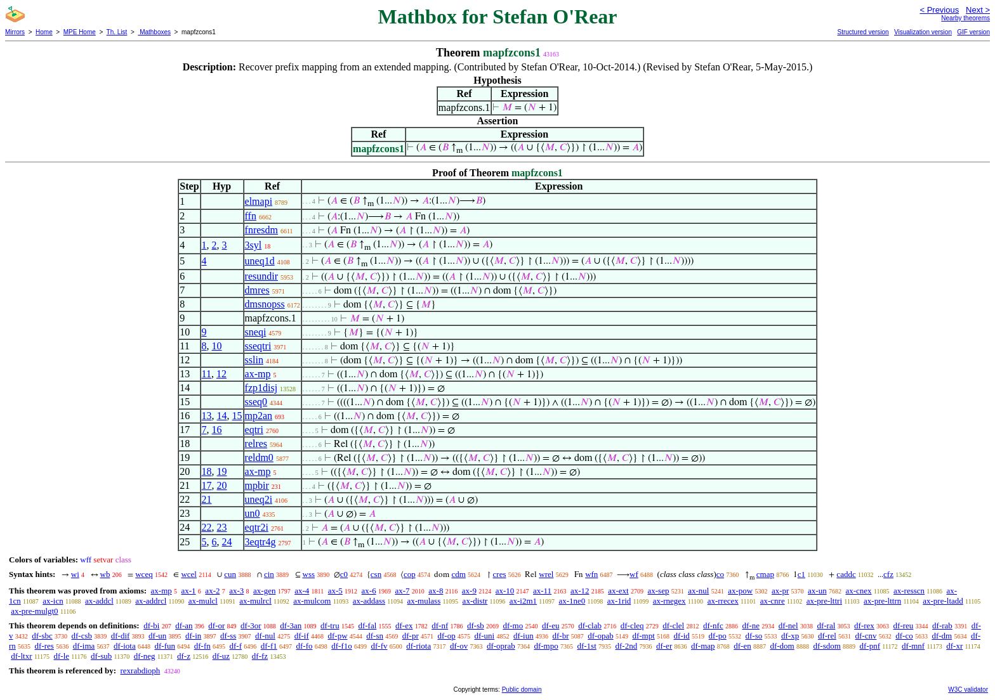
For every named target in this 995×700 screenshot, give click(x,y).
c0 (344, 574)
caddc (845, 574)
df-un (157, 635)
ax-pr (780, 590)
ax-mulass (424, 601)
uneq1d (260, 261)
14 (222, 415)
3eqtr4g (260, 541)
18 (207, 471)
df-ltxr (21, 656)
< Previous (939, 10)
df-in (193, 635)
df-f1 (269, 646)
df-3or (251, 625)
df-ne (750, 625)
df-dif (120, 635)
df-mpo (546, 646)
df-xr (954, 646)
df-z (183, 656)
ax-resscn (909, 590)
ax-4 (301, 590)
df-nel (788, 625)
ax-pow (740, 590)
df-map (703, 646)
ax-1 (188, 590)
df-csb (82, 635)
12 (221, 373)
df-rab (942, 625)
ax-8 (435, 590)
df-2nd (627, 646)
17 (207, 485)
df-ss (228, 635)
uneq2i (259, 499)
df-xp (790, 635)
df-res (44, 646)
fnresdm (261, 229)
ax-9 (469, 590)
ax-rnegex (669, 601)
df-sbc (42, 635)
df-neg (144, 656)
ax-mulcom (312, 601)
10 (217, 345)
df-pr (410, 635)
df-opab (600, 635)
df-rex (864, 625)
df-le (61, 656)
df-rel (827, 635)
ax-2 (212, 590)
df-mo (513, 625)
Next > (978, 10)
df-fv (379, 646)
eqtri (254, 429)
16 (217, 429)
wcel (189, 574)
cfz (888, 574)
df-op (447, 635)
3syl (253, 245)
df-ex (403, 625)
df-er (664, 646)
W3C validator (968, 689)
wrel (546, 574)
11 (206, 373)
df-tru (329, 625)
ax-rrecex (723, 601)
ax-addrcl (150, 601)
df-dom (782, 646)
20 (222, 485)
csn (376, 574)
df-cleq (632, 625)
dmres (257, 290)
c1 (801, 574)
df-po (718, 635)
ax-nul (698, 590)
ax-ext (618, 590)
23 (222, 527)
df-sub (101, 656)
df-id (682, 635)
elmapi (259, 201)
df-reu (903, 625)
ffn (250, 216)
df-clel (673, 625)
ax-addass (369, 601)
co (720, 574)
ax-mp (258, 373)
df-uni (484, 635)
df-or (216, 625)
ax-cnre (772, 601)
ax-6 (369, 590)
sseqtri (258, 345)
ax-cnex (858, 590)
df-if (301, 635)
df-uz (221, 656)
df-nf (440, 625)
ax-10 (505, 590)
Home (44, 32)
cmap (765, 574)
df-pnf (870, 646)
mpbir (257, 485)
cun (230, 574)
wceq (143, 574)
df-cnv (866, 635)
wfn (591, 574)
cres (499, 574)
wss (309, 574)
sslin (254, 359)
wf (633, 574)
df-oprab (501, 646)
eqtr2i (256, 527)
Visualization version (923, 32)
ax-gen (264, 590)
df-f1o (341, 646)
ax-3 (236, 590)
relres (256, 443)
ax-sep (658, 590)
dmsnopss (265, 304)
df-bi (151, 625)
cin (269, 574)
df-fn (202, 646)
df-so (754, 635)
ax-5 (335, 590)
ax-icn (53, 601)
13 (207, 415)
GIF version (973, 32)
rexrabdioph (140, 670)
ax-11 (542, 590)
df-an (183, 625)
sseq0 (256, 401)
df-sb (475, 625)
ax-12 (580, 590)
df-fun (164, 646)
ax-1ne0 (571, 601)
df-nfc (713, 625)
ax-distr (475, 601)
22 (207, 527)
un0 (252, 513)
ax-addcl (99, 601)
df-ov (459, 646)
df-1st (586, 646)
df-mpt (643, 635)
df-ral (826, 625)
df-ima (84, 646)
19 (222, 471)
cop (410, 574)
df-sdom (826, 646)
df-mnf (913, 646)
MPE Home (79, 32)
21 (207, 499)
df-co (904, 635)
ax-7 (402, 590)
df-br (560, 635)
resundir (261, 276)
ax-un (817, 590)
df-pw (337, 635)
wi (75, 574)
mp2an (259, 415)
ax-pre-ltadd (943, 601)
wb (105, 574)
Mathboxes (154, 32)
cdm (458, 574)
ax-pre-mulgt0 (34, 611)
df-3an (290, 625)
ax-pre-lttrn (882, 601)
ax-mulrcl (255, 601)
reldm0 (259, 457)
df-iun (523, 635)
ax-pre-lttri (824, 601)
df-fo (304, 646)
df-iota (125, 646)
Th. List (117, 32)
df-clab (590, 625)
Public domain (522, 689)
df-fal (367, 625)
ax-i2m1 (523, 601)
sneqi (256, 332)
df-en (742, 646)
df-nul (265, 635)
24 (227, 541)
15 (237, 415)
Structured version (862, 32)
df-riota (418, 646)
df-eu (550, 625)
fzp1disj (261, 387)
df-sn (374, 635)
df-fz (260, 656)
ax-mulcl (203, 601)
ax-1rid (619, 601)
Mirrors (15, 32)
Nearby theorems (965, 18)
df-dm (942, 635)
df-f (235, 646)
